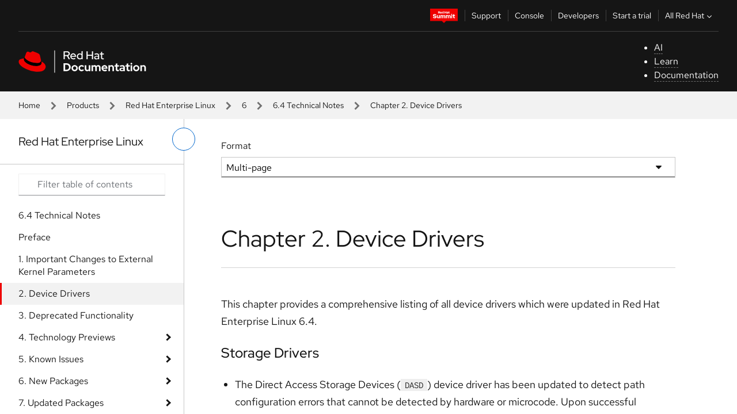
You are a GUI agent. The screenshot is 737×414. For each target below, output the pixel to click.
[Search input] (91, 184)
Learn (666, 61)
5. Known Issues (50, 359)
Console (529, 15)
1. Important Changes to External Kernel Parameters (85, 265)
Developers (578, 15)
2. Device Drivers (54, 294)
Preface (34, 237)
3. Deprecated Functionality (76, 315)
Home (29, 105)
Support (486, 15)
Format (236, 146)
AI (658, 47)
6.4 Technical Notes (308, 105)
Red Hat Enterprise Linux (170, 105)
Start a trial (632, 15)
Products (83, 105)
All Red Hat (690, 15)
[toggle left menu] (183, 139)
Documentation (686, 75)
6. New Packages (53, 381)
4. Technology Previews (66, 337)
